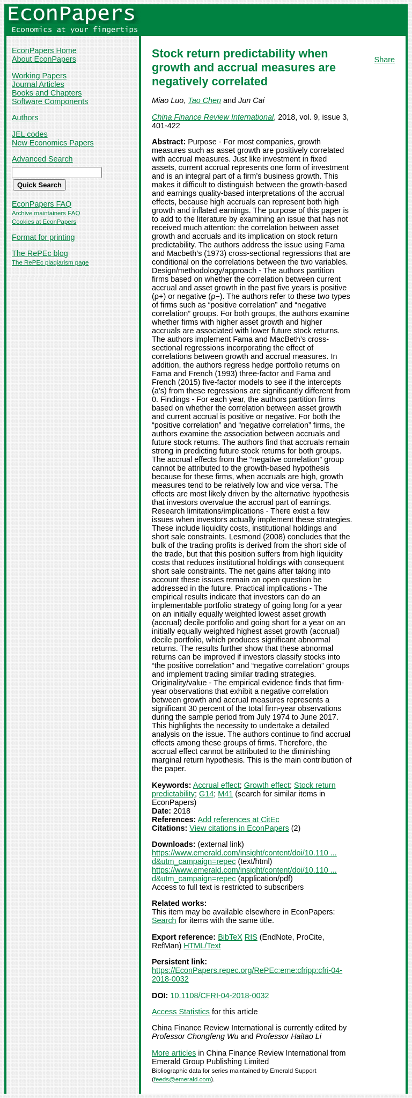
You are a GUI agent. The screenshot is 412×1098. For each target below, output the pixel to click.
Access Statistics (181, 1011)
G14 (206, 793)
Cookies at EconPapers (44, 221)
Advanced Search (42, 159)
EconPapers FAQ (41, 204)
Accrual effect (216, 785)
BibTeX (230, 937)
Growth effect (267, 785)
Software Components (50, 101)
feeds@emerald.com (182, 1079)
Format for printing (43, 237)
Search (164, 920)
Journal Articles (38, 84)
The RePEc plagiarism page (50, 262)
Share (384, 59)
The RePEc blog (40, 253)
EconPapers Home (44, 50)
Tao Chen (204, 100)
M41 (225, 793)
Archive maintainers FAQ (46, 213)
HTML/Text (202, 945)
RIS (251, 937)
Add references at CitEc (238, 819)
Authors (25, 117)
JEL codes (30, 134)
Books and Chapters (47, 93)
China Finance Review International (213, 117)
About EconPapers (44, 59)
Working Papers (39, 75)
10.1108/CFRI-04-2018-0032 (219, 995)
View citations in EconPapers (239, 828)
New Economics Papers (53, 142)
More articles (174, 1053)
